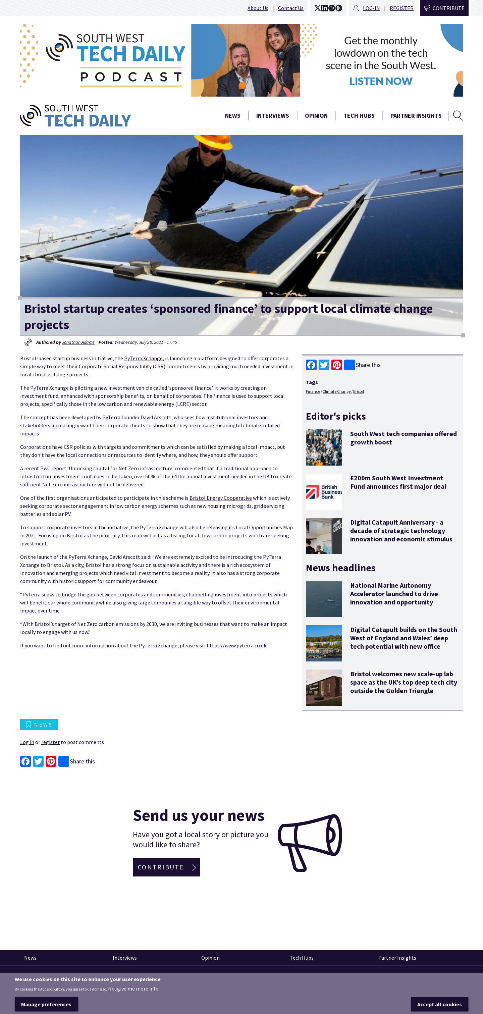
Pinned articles (38, 977)
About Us (258, 8)
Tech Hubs (359, 115)
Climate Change (337, 391)
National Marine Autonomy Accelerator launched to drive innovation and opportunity (394, 593)
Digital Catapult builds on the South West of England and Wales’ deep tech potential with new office (403, 637)
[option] (241, 60)
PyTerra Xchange (143, 358)
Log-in (371, 8)
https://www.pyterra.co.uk (236, 645)
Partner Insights (416, 115)
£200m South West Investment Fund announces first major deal (398, 482)
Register (402, 8)
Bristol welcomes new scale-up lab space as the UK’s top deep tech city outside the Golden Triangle (403, 682)
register (50, 742)
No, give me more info (133, 998)
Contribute (449, 8)
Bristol (358, 391)
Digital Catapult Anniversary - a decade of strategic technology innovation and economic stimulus (401, 530)
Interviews (272, 115)
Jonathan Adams (78, 342)
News (232, 115)
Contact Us (291, 8)
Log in (27, 742)
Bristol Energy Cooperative (221, 497)
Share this (362, 365)
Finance (313, 391)
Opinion (316, 115)
